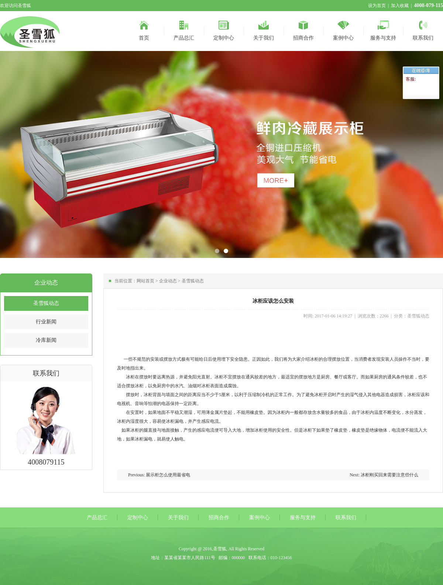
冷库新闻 (46, 340)
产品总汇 (184, 29)
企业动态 (168, 280)
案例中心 (343, 29)
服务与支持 (383, 29)
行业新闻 (46, 321)
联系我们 (423, 29)
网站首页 (145, 280)
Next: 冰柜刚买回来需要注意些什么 (384, 474)
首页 (144, 29)
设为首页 (377, 5)
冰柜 (314, 359)
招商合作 (303, 29)
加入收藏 (400, 5)
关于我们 (263, 29)
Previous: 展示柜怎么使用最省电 (159, 474)
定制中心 (223, 29)
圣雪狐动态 (46, 303)
